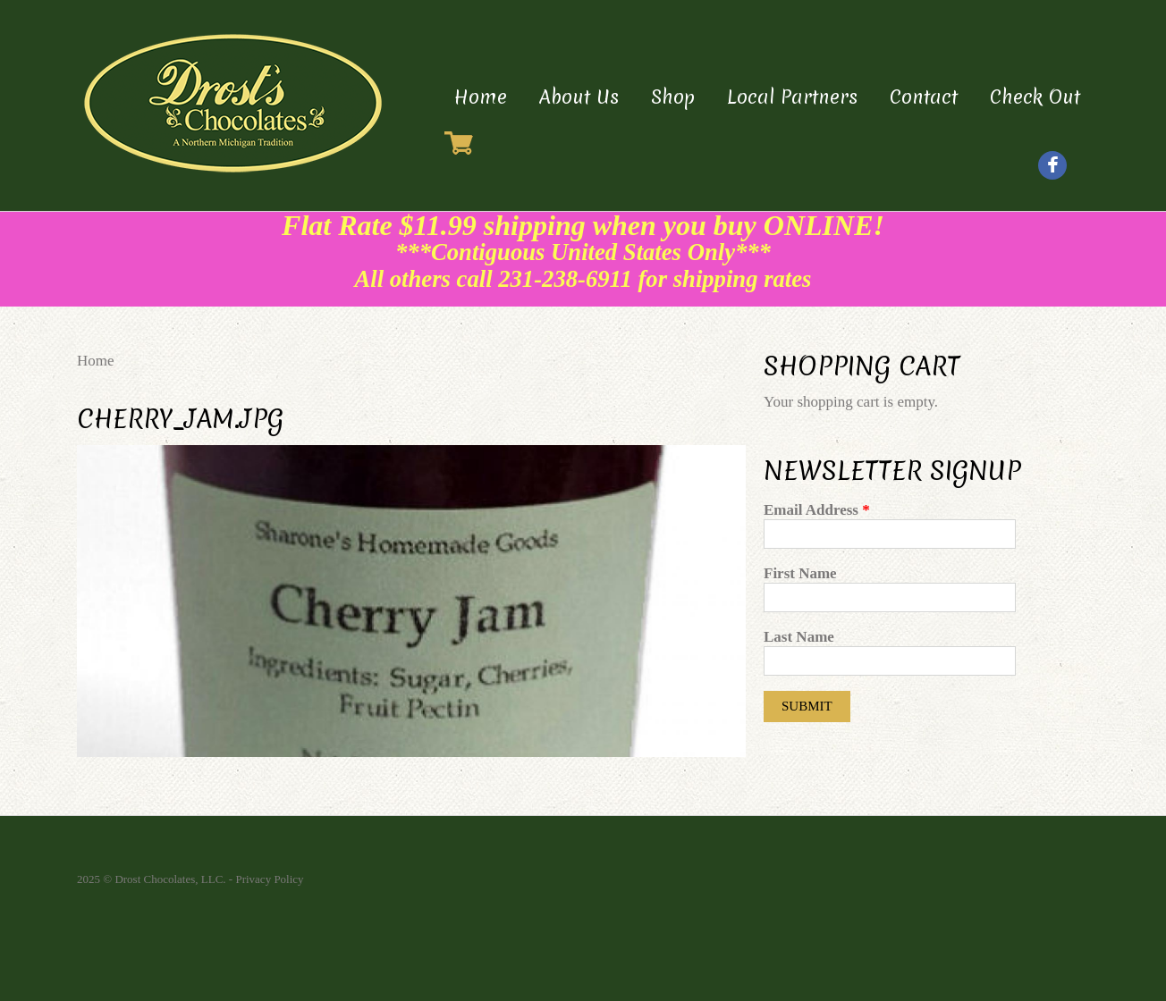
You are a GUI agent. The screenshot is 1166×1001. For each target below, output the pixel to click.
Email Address (817, 509)
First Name (800, 573)
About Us (579, 97)
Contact (924, 97)
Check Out (1035, 97)
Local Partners (792, 97)
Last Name (799, 636)
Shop (673, 97)
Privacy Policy (269, 879)
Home (480, 97)
